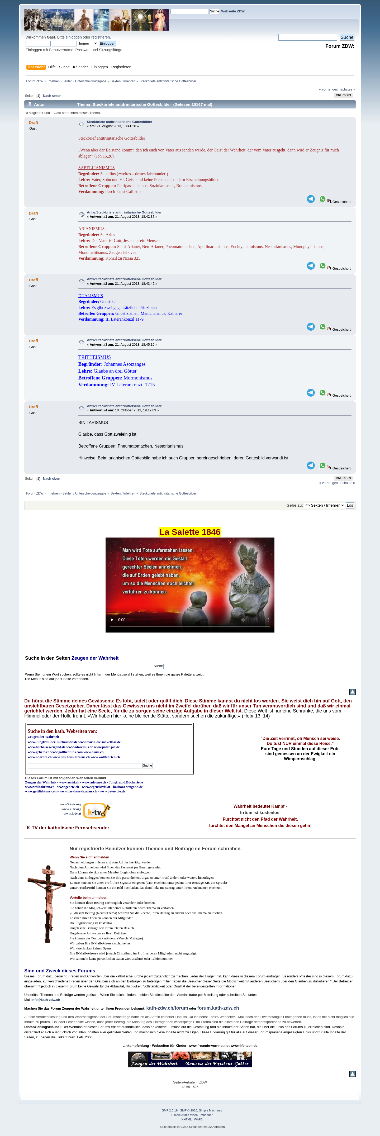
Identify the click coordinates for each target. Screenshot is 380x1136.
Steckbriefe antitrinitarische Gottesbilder (119, 122)
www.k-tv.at (72, 813)
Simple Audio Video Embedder (192, 1114)
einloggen (74, 37)
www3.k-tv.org (70, 804)
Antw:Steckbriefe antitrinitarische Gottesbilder (124, 212)
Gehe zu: (295, 505)
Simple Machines (210, 1110)
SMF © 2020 (188, 1110)
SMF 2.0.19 (170, 1110)
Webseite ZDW (233, 11)
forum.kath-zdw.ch (218, 1008)
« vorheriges (328, 89)
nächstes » (347, 89)
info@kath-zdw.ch (45, 1000)
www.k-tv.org (71, 809)
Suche (32, 658)
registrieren (100, 37)
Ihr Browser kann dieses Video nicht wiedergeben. (190, 585)
